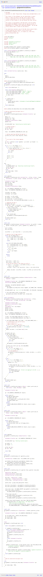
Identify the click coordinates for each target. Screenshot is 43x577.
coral (2, 6)
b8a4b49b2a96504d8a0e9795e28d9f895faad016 (29, 6)
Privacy (10, 575)
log (29, 10)
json (41, 575)
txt (38, 575)
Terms (14, 575)
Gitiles (7, 575)
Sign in (40, 1)
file (26, 10)
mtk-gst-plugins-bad (10, 6)
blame (32, 10)
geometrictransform (10, 7)
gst (3, 7)
